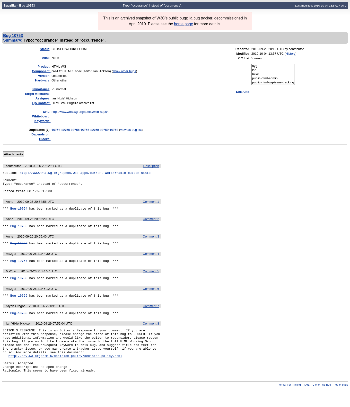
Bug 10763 (18, 322)
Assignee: (43, 98)
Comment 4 (151, 260)
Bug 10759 (18, 304)
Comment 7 (151, 315)
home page (183, 24)
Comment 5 (151, 278)
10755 (65, 130)
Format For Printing (289, 402)
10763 (114, 130)
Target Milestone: (38, 94)
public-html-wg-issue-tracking (273, 82)
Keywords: (42, 121)
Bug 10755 (18, 232)
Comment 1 (151, 206)
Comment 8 (151, 333)
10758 (94, 130)
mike (273, 74)
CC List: (244, 58)
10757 (84, 130)
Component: (41, 71)
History (290, 53)
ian (273, 70)
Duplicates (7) (39, 130)
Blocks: (45, 139)
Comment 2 (151, 224)
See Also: (243, 92)
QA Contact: (41, 103)
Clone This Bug (322, 402)
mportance (40, 89)
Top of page (341, 402)
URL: (47, 112)
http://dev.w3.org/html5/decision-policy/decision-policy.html (65, 371)
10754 (56, 130)
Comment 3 (151, 242)
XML (307, 402)
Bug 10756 (18, 250)
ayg (273, 66)
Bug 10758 (18, 286)
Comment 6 (151, 297)
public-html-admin (273, 78)
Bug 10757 (18, 268)
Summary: (12, 40)
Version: (44, 76)
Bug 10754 (18, 213)
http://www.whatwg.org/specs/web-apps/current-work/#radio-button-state (85, 173)
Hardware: (43, 80)
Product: (43, 66)
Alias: (46, 58)
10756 (75, 130)
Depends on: (41, 134)
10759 (104, 130)
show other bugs (124, 71)
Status (45, 49)
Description (151, 166)
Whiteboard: (41, 116)
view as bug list (131, 130)
